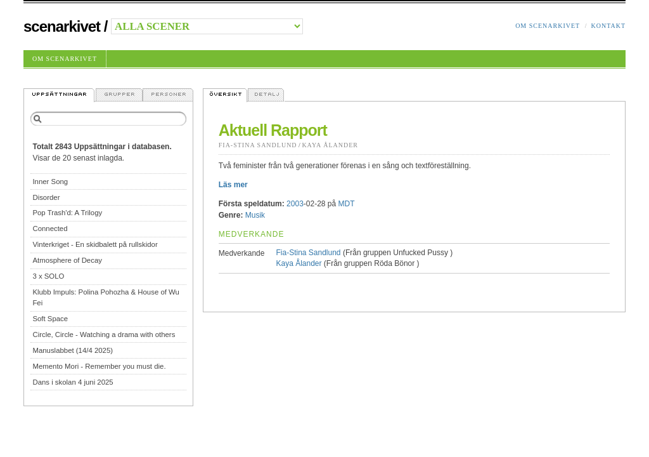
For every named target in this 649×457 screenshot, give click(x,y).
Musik (255, 215)
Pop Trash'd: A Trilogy (67, 212)
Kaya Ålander (330, 145)
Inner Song (50, 181)
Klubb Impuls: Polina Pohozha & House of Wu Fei (105, 297)
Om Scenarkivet (547, 25)
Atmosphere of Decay (67, 260)
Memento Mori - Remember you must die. (98, 366)
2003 (295, 203)
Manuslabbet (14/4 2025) (72, 350)
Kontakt (608, 25)
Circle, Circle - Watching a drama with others (103, 334)
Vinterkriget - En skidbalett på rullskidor (94, 244)
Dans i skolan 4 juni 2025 (72, 382)
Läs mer (233, 184)
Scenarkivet (61, 26)
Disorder (46, 197)
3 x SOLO (48, 276)
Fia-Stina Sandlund (258, 145)
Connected (49, 228)
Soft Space (50, 318)
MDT (346, 203)
